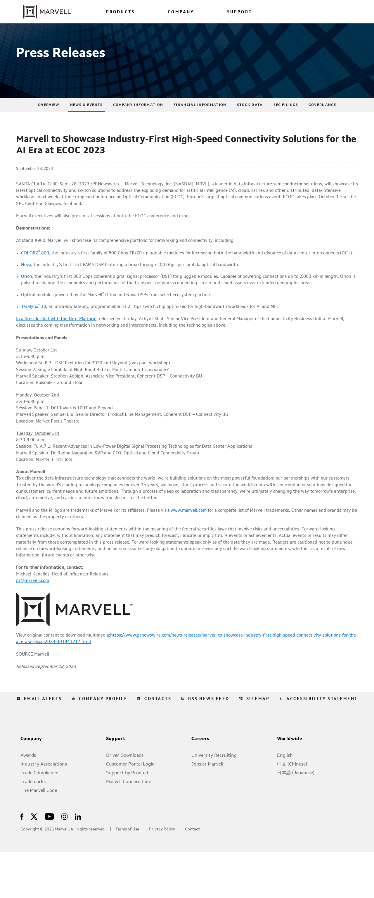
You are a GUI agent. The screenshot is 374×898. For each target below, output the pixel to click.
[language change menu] (294, 12)
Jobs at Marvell (207, 810)
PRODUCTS (120, 12)
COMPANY (181, 12)
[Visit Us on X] (34, 862)
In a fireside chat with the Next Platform (59, 346)
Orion (27, 302)
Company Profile (99, 745)
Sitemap (254, 745)
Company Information (138, 118)
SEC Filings (285, 118)
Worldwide (289, 785)
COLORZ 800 (35, 270)
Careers (200, 785)
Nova (26, 289)
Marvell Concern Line (128, 828)
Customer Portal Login (130, 810)
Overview (48, 118)
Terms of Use (127, 876)
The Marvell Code (38, 837)
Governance (322, 118)
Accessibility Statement (318, 745)
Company (31, 785)
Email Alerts (39, 745)
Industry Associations (43, 810)
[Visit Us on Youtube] (49, 862)
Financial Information (200, 118)
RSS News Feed (205, 745)
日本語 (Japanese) (295, 819)
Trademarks (33, 828)
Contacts (154, 745)
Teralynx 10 (34, 333)
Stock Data (250, 118)
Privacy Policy (162, 876)
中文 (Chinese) (292, 810)
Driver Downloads (124, 801)
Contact (192, 876)
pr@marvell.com (33, 625)
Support (115, 785)
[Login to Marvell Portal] (322, 12)
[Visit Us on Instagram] (64, 862)
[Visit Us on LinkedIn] (78, 862)
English (285, 801)
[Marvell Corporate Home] (44, 11)
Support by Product (127, 819)
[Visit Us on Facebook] (21, 862)
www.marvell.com (197, 550)
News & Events (86, 118)
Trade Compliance (39, 819)
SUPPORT (239, 12)
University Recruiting (214, 801)
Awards (28, 801)
